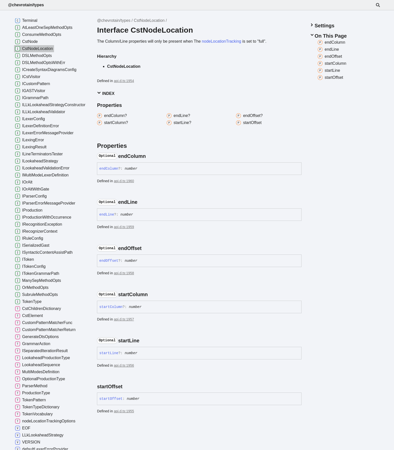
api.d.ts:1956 (124, 365)
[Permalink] (150, 156)
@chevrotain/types (26, 5)
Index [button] (105, 93)
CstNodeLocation (149, 20)
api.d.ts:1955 (124, 411)
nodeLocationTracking (221, 41)
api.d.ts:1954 (124, 81)
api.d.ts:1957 (124, 319)
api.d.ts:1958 (124, 273)
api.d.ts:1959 (124, 227)
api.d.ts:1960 (124, 181)
